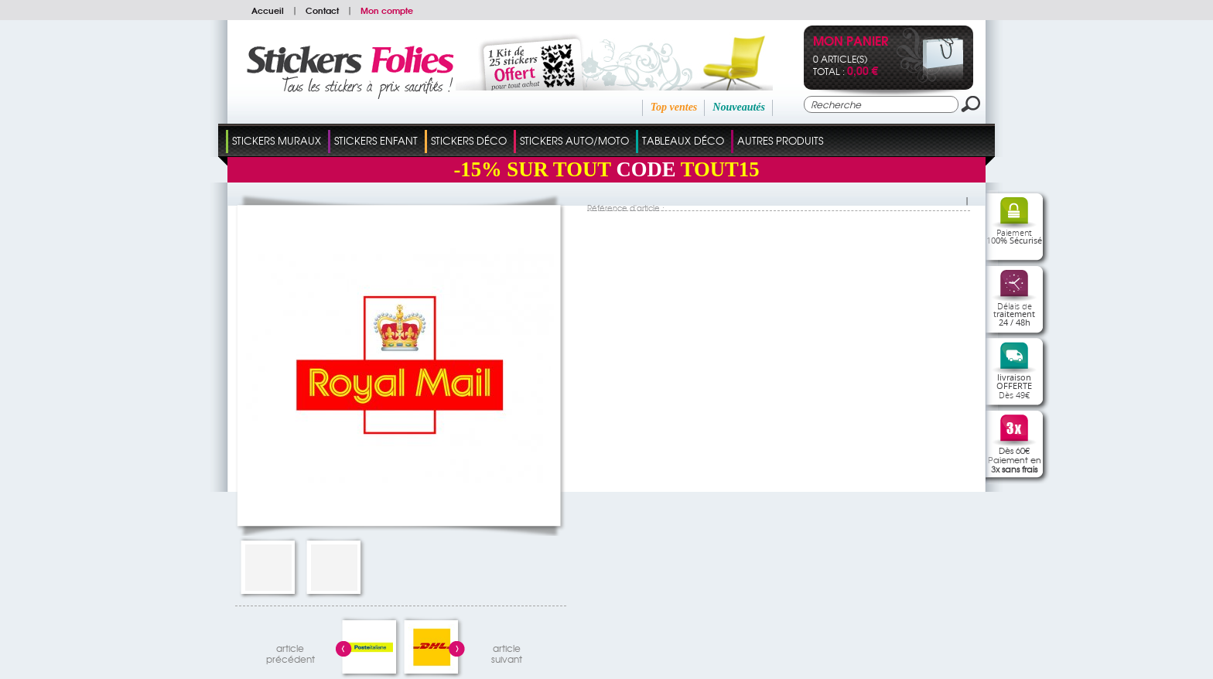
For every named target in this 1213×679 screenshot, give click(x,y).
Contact (322, 10)
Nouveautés (738, 107)
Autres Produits (780, 140)
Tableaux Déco (683, 140)
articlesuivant (506, 651)
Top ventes (674, 107)
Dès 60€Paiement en (1014, 459)
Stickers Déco (469, 140)
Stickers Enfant (376, 140)
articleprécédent (290, 651)
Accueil (267, 10)
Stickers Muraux (276, 140)
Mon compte (386, 10)
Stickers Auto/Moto (574, 140)
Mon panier (850, 42)
